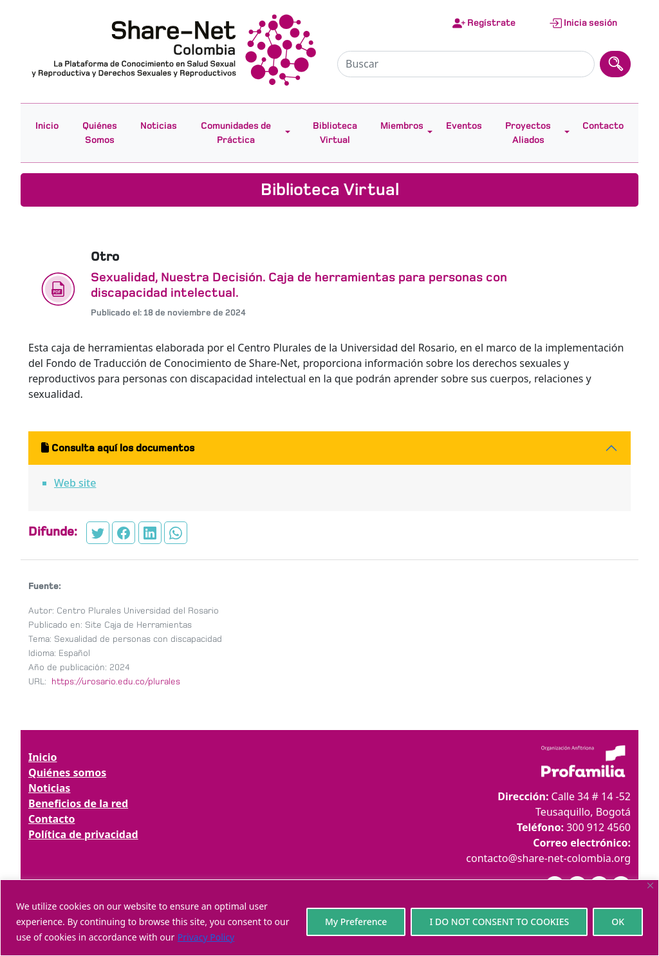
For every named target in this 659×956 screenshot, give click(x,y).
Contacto (603, 125)
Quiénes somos (67, 772)
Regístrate (483, 23)
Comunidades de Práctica (236, 132)
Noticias (158, 125)
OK (617, 921)
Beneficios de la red (78, 803)
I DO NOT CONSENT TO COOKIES (499, 921)
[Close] (650, 885)
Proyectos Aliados (528, 132)
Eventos (464, 125)
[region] (329, 917)
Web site (75, 483)
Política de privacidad (83, 834)
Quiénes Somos (99, 132)
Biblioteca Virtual (335, 132)
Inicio (47, 125)
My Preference (356, 921)
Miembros (401, 125)
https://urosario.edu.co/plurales (114, 681)
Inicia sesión (583, 23)
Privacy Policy (206, 937)
